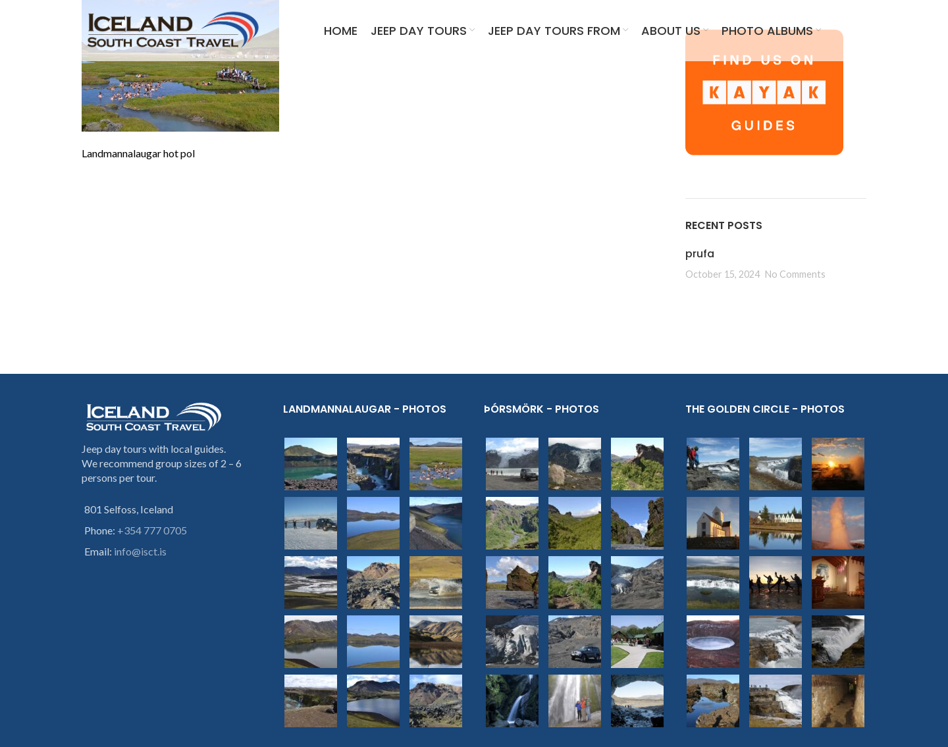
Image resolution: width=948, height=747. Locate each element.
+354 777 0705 (152, 530)
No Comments (795, 274)
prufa (699, 253)
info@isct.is (140, 551)
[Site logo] (173, 31)
